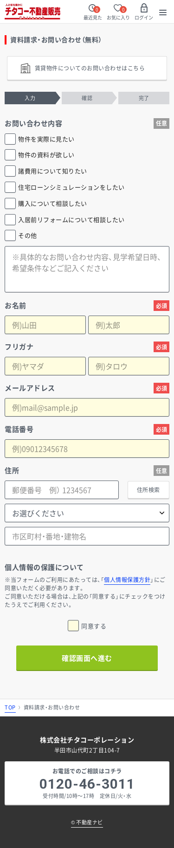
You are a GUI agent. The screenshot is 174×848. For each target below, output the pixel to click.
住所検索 (148, 490)
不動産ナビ (87, 822)
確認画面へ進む (87, 658)
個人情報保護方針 (127, 580)
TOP (10, 707)
